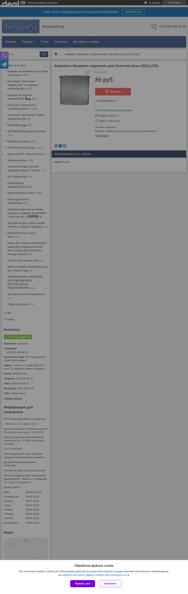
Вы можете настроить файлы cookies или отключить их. (92, 574)
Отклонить (110, 583)
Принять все (82, 583)
